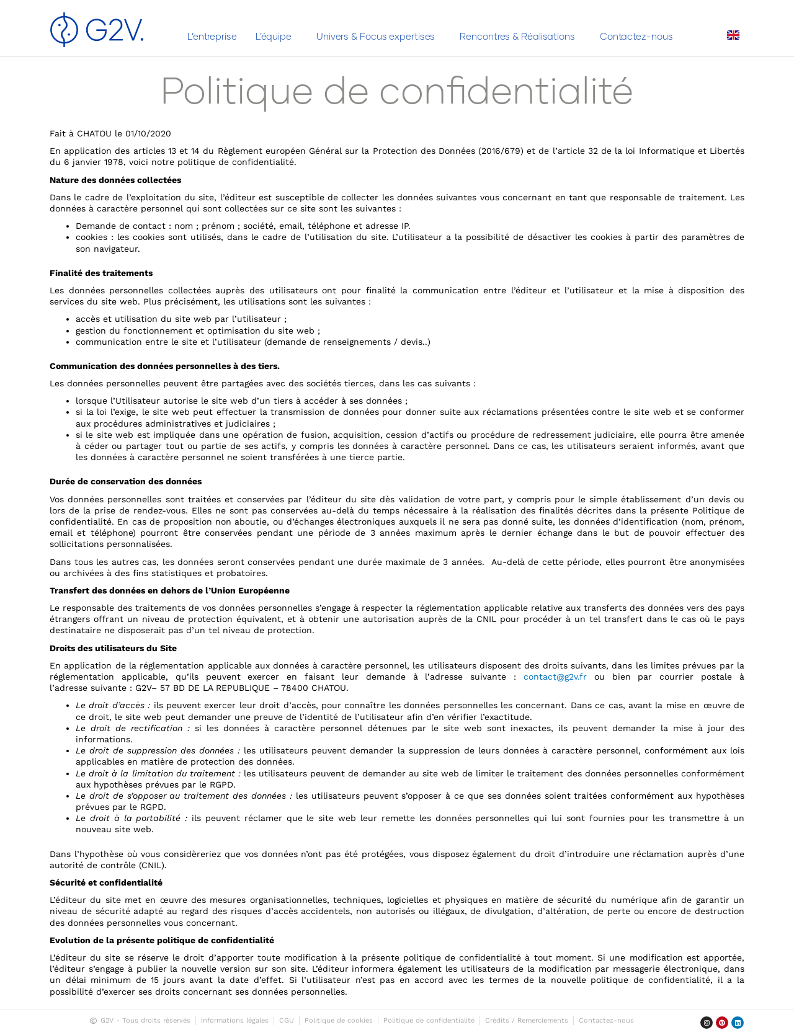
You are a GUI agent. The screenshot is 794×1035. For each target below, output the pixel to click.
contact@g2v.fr (555, 677)
